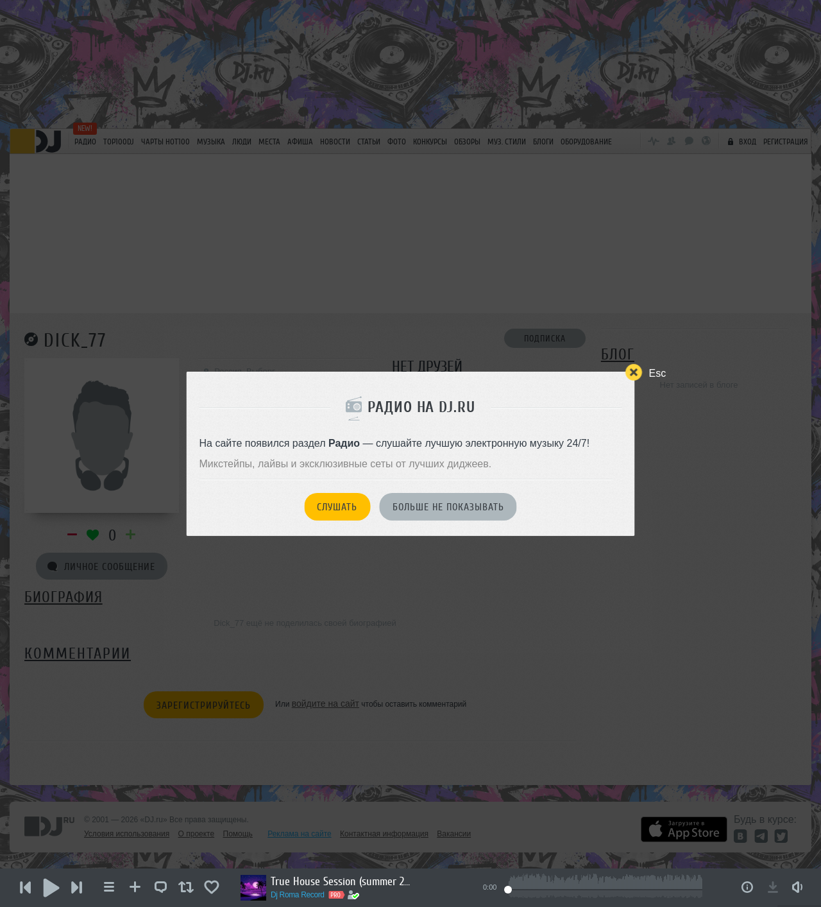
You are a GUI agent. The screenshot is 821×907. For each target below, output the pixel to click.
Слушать (337, 507)
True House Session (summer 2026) (341, 881)
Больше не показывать (448, 507)
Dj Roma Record (298, 894)
